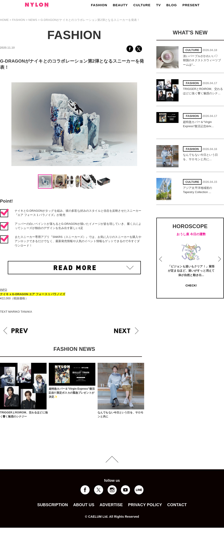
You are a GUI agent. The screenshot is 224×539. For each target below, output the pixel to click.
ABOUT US (83, 505)
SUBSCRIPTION (52, 505)
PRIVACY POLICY (145, 505)
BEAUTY (120, 5)
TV (158, 5)
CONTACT (177, 505)
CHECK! (191, 285)
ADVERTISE (111, 505)
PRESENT (191, 5)
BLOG (171, 5)
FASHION (99, 5)
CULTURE (142, 5)
